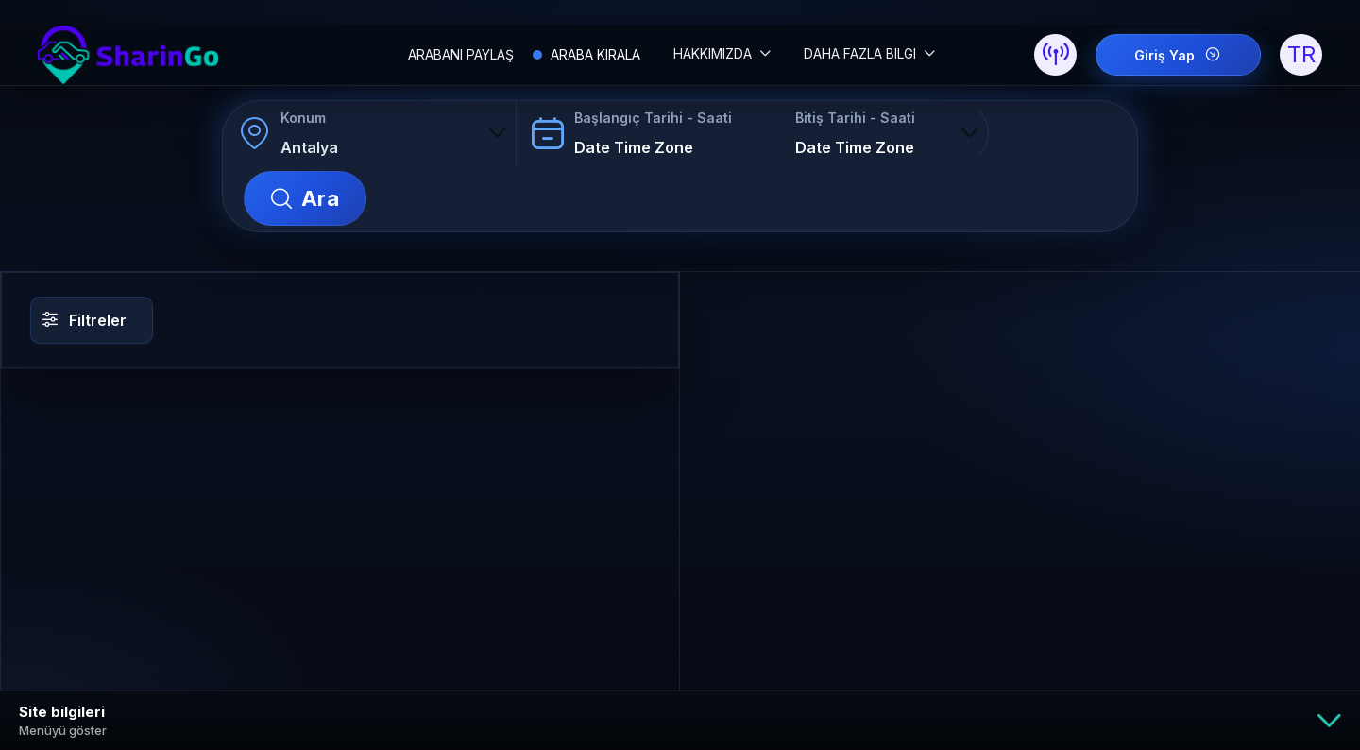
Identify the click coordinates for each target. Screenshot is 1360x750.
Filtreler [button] (84, 256)
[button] (1055, 55)
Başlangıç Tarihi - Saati (652, 119)
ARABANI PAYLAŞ (461, 54)
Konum (303, 119)
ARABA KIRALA (593, 54)
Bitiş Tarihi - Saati (854, 119)
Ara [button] (1070, 134)
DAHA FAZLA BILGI (862, 53)
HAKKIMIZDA (714, 53)
